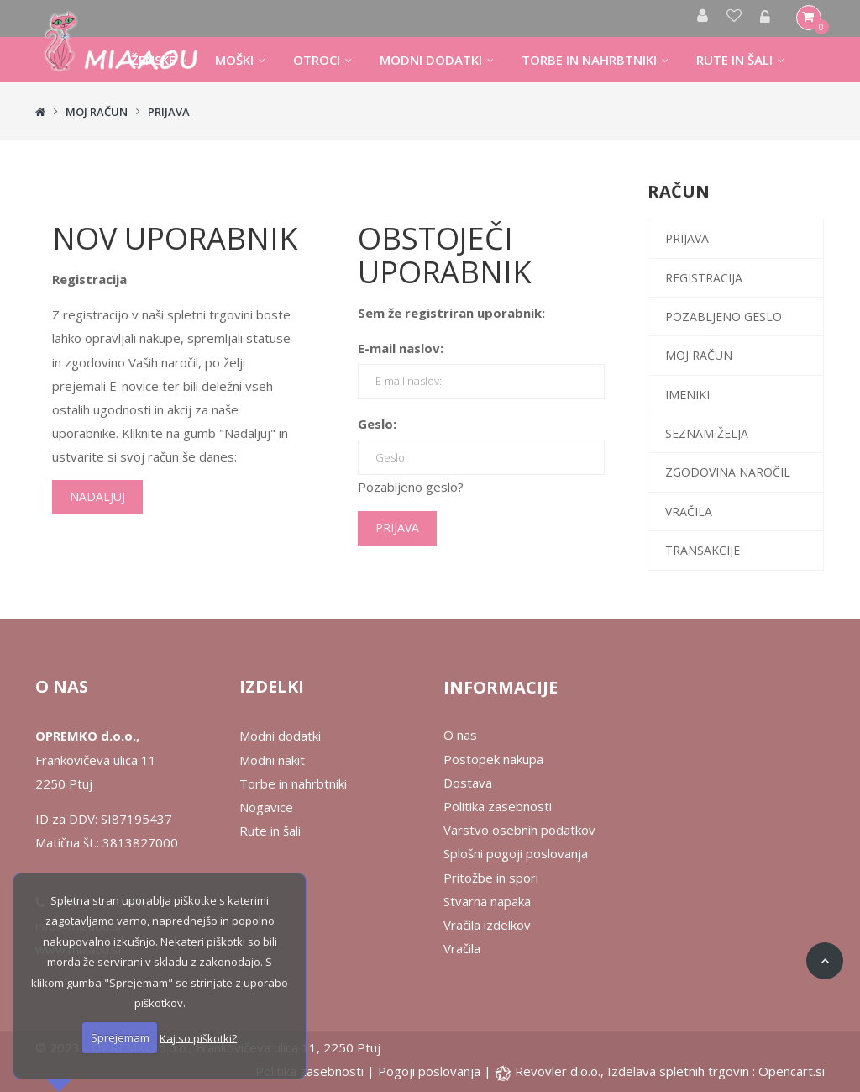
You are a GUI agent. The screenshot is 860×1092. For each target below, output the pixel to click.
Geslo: (377, 423)
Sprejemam (120, 1037)
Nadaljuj (97, 496)
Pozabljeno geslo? (411, 486)
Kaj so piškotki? (198, 1037)
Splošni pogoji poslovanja (515, 853)
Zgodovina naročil (727, 472)
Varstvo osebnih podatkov (519, 829)
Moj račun (97, 111)
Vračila (688, 512)
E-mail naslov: (400, 348)
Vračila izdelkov (487, 924)
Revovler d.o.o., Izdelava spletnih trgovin (633, 1071)
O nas (460, 734)
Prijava (169, 111)
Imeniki (687, 395)
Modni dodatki (280, 735)
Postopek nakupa (493, 759)
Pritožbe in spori (490, 877)
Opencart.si (791, 1071)
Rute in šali (270, 830)
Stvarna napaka (487, 901)
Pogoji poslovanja (429, 1071)
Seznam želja (706, 433)
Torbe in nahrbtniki (293, 783)
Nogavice (266, 807)
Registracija (703, 278)
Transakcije (702, 550)
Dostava (467, 782)
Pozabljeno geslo (723, 316)
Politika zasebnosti (497, 806)
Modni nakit (272, 760)
